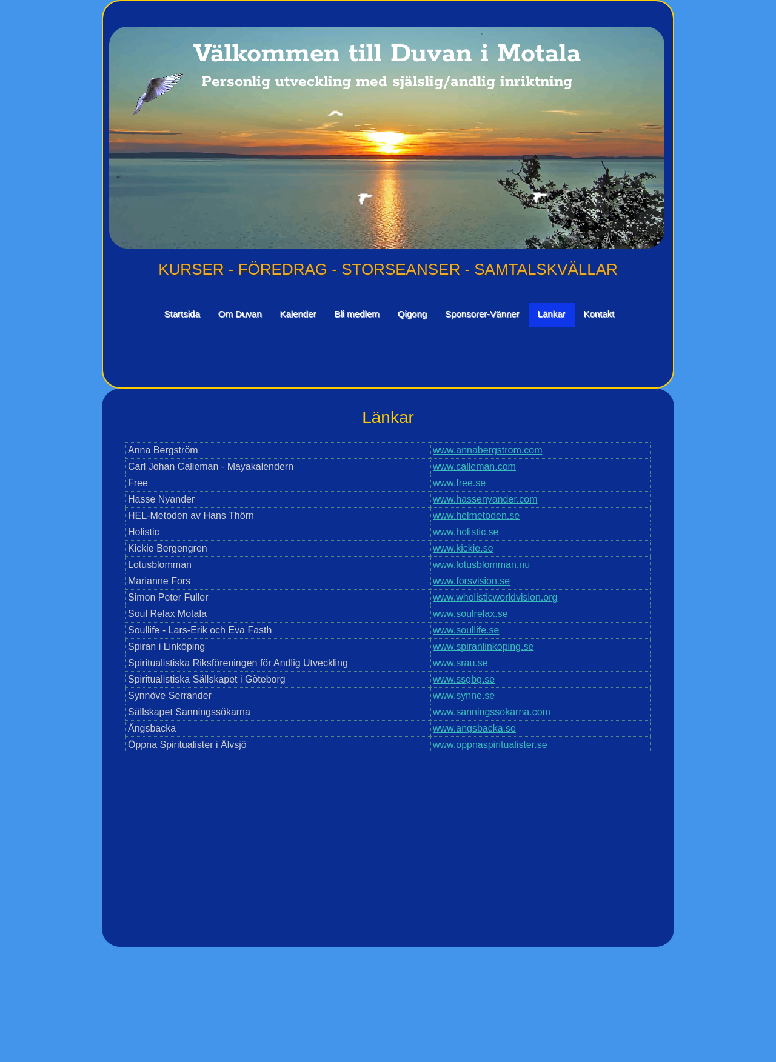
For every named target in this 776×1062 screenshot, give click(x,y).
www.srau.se (460, 663)
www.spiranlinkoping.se (483, 646)
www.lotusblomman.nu (481, 564)
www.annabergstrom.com (488, 450)
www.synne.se (464, 695)
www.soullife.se (466, 630)
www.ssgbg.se (464, 679)
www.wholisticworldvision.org (495, 597)
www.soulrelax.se (470, 614)
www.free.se (459, 483)
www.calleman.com (474, 466)
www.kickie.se (463, 548)
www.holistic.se (465, 532)
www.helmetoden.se (476, 515)
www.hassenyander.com (485, 499)
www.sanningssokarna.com (491, 712)
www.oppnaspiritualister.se (490, 745)
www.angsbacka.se (474, 728)
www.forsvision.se (471, 581)
